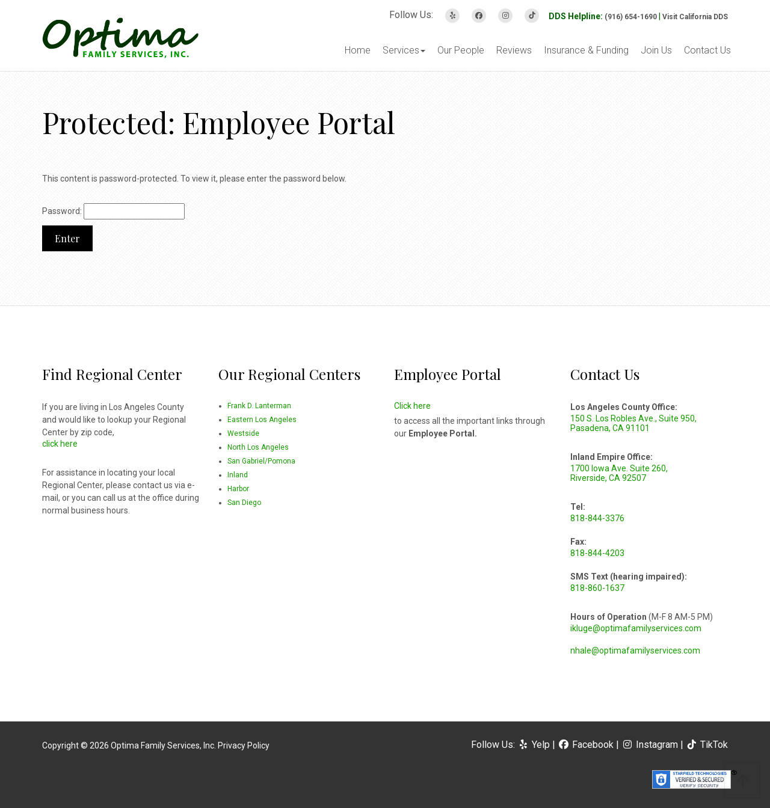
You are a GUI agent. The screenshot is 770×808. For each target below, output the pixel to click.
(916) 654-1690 (631, 17)
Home (358, 50)
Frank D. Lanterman (259, 406)
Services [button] (404, 50)
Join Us (656, 50)
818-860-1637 (597, 588)
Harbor (238, 489)
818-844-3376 (597, 518)
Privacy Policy (244, 745)
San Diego (244, 502)
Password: (113, 211)
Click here (412, 406)
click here (60, 443)
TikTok (707, 744)
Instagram (650, 744)
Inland (237, 475)
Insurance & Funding (586, 50)
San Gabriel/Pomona (261, 461)
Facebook (587, 744)
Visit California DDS (695, 17)
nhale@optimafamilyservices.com (635, 650)
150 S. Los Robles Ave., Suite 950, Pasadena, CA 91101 (633, 423)
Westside (243, 433)
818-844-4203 (597, 553)
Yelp (534, 744)
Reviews (514, 50)
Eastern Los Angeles (262, 419)
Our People (460, 50)
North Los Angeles (258, 447)
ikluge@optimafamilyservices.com (635, 628)
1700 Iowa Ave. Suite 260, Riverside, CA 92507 (619, 473)
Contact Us (707, 50)
